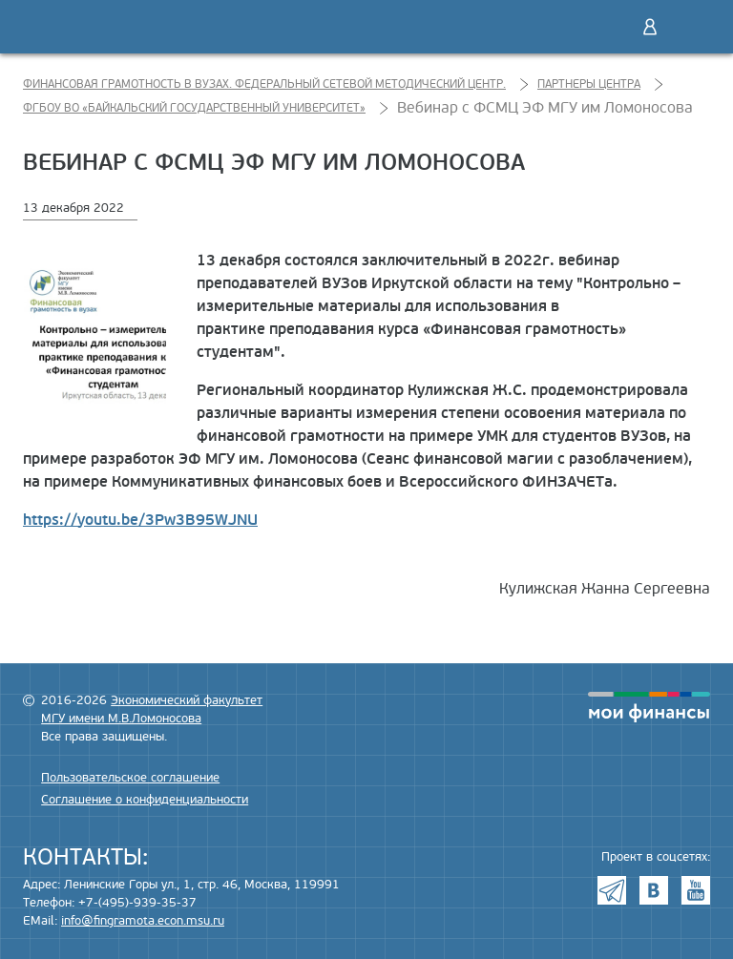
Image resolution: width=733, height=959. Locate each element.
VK (653, 890)
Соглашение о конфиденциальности (144, 799)
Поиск (610, 27)
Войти (650, 27)
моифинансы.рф (649, 707)
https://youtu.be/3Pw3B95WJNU (140, 520)
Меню (690, 27)
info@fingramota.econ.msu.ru (142, 920)
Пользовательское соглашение (130, 777)
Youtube (695, 890)
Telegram (611, 890)
